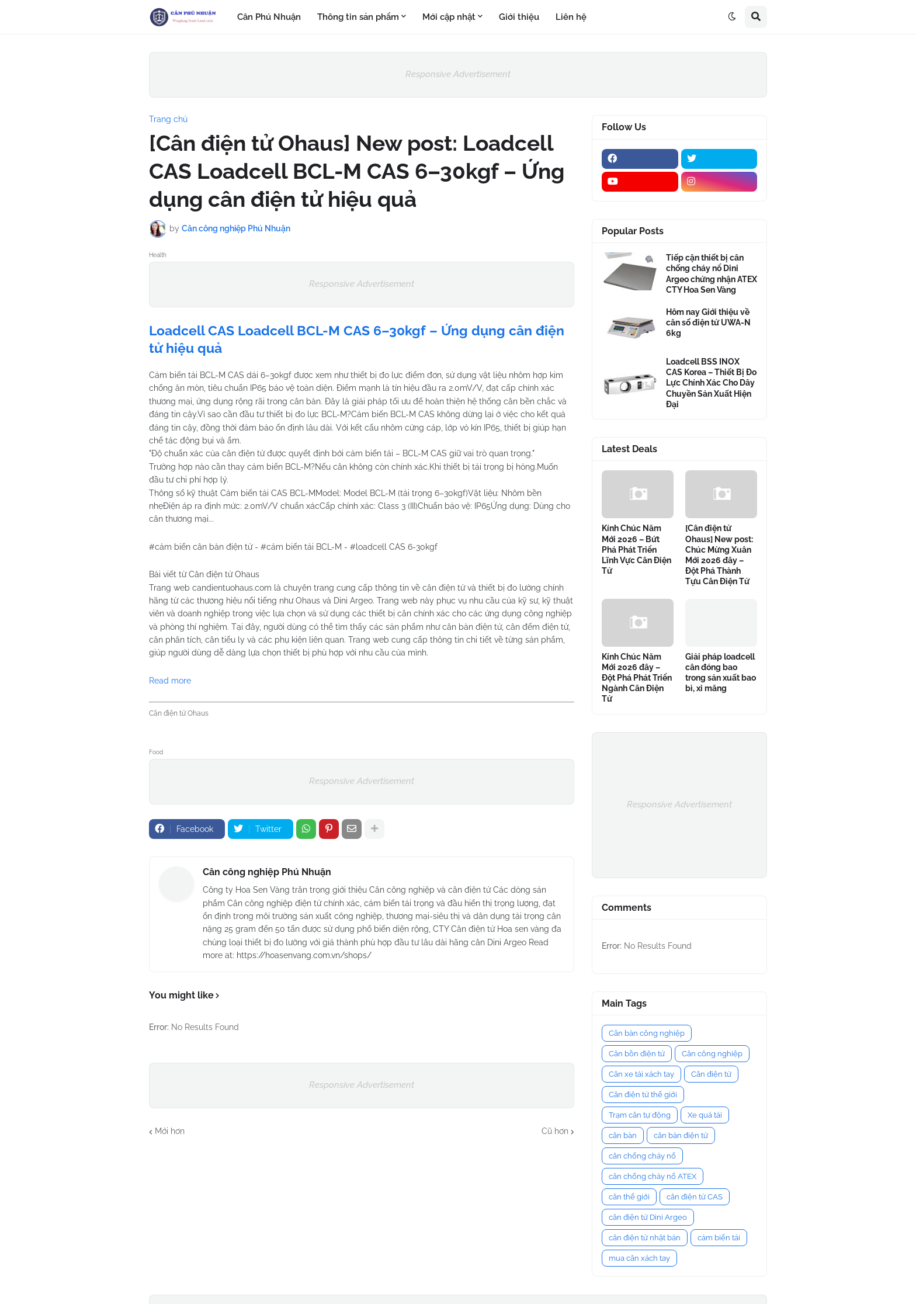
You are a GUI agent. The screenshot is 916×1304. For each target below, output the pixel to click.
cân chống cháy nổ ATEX (652, 1176)
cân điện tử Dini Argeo (648, 1217)
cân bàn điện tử (681, 1135)
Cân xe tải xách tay (641, 1074)
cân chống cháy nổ (642, 1156)
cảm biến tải (719, 1237)
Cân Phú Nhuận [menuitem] (269, 17)
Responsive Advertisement (458, 74)
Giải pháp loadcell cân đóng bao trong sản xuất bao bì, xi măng (720, 672)
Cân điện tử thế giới (643, 1094)
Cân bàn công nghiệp (647, 1033)
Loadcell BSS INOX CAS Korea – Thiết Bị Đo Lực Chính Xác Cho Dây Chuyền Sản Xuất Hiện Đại (711, 383)
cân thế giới (629, 1196)
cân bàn (623, 1135)
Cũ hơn (555, 1131)
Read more (170, 680)
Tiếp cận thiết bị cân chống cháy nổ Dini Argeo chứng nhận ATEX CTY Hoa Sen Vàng (711, 273)
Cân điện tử (711, 1074)
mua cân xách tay (639, 1258)
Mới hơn (170, 1131)
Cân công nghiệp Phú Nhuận (267, 872)
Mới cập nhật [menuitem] (449, 17)
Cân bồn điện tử (637, 1053)
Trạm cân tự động (640, 1115)
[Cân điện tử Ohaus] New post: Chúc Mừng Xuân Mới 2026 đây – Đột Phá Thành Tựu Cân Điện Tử (719, 554)
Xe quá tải (705, 1115)
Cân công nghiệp (712, 1053)
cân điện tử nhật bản (645, 1237)
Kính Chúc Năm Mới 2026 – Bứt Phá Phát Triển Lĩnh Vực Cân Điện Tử (636, 549)
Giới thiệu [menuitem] (519, 17)
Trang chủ (168, 119)
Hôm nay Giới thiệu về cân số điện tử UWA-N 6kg (708, 322)
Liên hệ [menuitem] (571, 17)
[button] (732, 17)
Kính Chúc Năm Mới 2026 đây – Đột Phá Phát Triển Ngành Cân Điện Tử (637, 678)
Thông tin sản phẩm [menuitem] (358, 17)
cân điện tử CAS (695, 1196)
